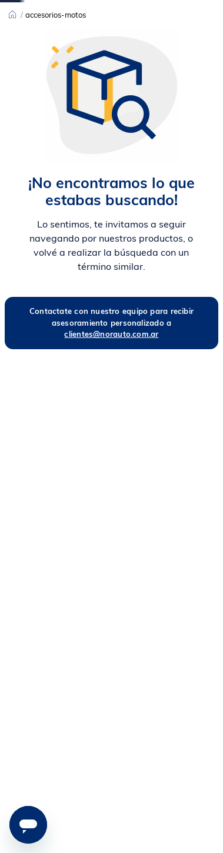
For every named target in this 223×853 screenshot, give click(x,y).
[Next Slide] (133, 8)
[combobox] (146, 34)
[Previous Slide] (90, 8)
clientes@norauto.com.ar (111, 408)
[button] (168, 802)
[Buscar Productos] (168, 34)
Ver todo (41, 26)
